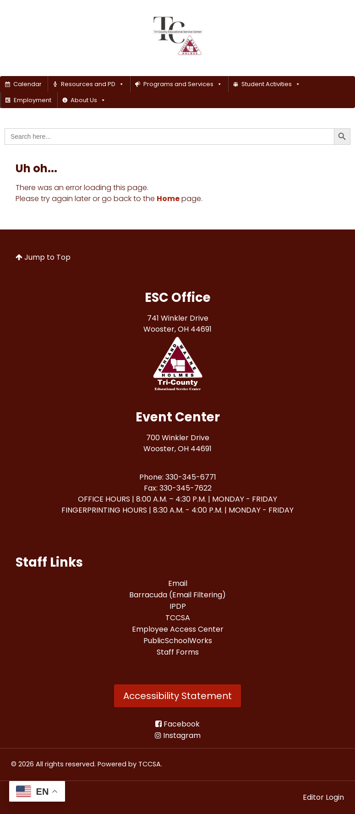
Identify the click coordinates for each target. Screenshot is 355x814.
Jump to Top (43, 257)
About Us (88, 100)
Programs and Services (182, 84)
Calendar (27, 84)
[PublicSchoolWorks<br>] (177, 640)
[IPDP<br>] (177, 606)
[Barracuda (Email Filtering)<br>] (177, 595)
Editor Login (323, 797)
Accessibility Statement (177, 695)
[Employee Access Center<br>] (178, 629)
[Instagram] (178, 735)
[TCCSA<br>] (177, 617)
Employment (32, 100)
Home (168, 198)
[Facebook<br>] (177, 724)
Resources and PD (92, 84)
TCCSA (149, 764)
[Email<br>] (177, 583)
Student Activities (270, 84)
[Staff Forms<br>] (178, 652)
